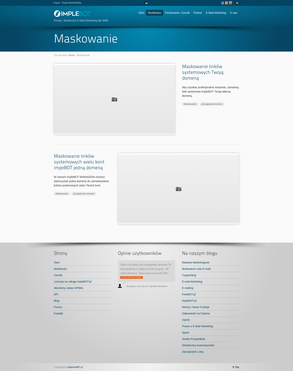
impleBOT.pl (189, 300)
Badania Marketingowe (195, 262)
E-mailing (187, 287)
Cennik (58, 275)
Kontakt (58, 313)
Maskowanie (190, 104)
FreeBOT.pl (189, 294)
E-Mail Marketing (216, 12)
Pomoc (198, 12)
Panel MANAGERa (71, 3)
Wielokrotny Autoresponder (198, 345)
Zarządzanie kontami (212, 104)
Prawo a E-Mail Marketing (197, 326)
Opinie (186, 319)
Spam (185, 332)
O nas (233, 12)
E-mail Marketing (192, 281)
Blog (56, 300)
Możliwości (154, 12)
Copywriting (189, 275)
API (56, 294)
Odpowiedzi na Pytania (196, 313)
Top (237, 367)
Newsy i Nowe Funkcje (195, 307)
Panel (57, 3)
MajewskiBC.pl (75, 367)
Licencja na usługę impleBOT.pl (72, 281)
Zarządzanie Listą (192, 351)
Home (71, 55)
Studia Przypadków (193, 338)
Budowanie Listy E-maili (196, 268)
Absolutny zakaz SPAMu (68, 287)
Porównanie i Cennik (177, 12)
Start (141, 12)
